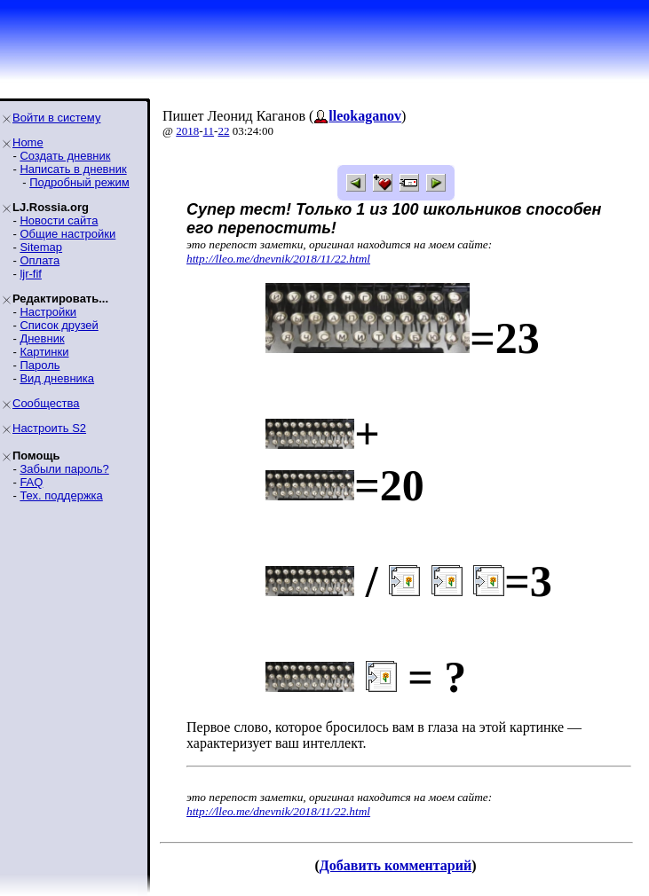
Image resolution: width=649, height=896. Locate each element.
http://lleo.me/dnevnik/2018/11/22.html (278, 258)
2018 (187, 131)
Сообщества (46, 403)
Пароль (39, 365)
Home (28, 142)
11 (209, 131)
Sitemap (41, 247)
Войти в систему (56, 117)
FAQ (31, 482)
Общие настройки (67, 233)
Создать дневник (65, 155)
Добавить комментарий (395, 865)
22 (223, 131)
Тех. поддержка (61, 495)
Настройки (48, 311)
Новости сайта (59, 220)
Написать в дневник (73, 169)
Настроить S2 (49, 428)
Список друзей (59, 325)
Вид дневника (57, 378)
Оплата (39, 260)
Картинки (44, 351)
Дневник (42, 338)
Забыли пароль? (64, 469)
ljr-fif (31, 273)
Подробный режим (79, 182)
